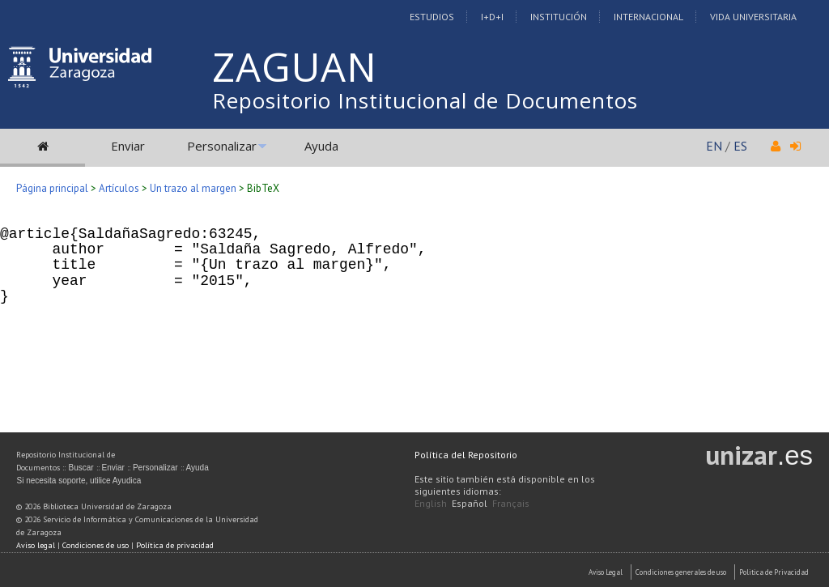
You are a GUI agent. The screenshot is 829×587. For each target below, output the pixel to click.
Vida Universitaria (753, 17)
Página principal (52, 188)
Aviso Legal (606, 572)
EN (714, 146)
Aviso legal (35, 545)
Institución (558, 17)
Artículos (119, 188)
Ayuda (321, 146)
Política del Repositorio (465, 455)
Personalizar (222, 146)
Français (510, 503)
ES (740, 146)
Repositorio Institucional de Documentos (425, 100)
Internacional (648, 17)
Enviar (128, 146)
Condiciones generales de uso (681, 572)
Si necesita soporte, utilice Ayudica (78, 480)
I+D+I (492, 17)
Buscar (80, 467)
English (430, 503)
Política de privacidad (175, 545)
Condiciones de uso (95, 545)
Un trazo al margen (193, 188)
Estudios (432, 17)
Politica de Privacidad (774, 572)
